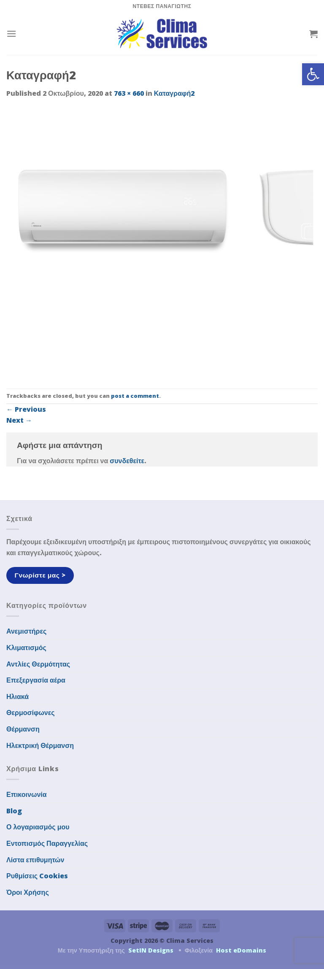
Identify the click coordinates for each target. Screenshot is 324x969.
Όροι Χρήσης (27, 892)
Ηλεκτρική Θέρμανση (40, 745)
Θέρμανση (23, 729)
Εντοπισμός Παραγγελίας (47, 843)
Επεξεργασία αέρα (35, 680)
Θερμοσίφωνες (30, 712)
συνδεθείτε (127, 460)
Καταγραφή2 (174, 93)
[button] (313, 74)
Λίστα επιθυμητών (35, 859)
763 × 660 (129, 93)
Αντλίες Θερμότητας (38, 664)
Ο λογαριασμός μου (38, 826)
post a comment (135, 395)
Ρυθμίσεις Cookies (37, 875)
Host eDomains (241, 950)
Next (19, 420)
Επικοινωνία (26, 794)
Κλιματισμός (26, 647)
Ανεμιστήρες (26, 631)
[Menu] (11, 33)
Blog (14, 810)
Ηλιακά (17, 696)
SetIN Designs (150, 950)
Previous (26, 409)
